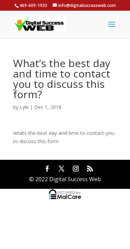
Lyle (24, 107)
